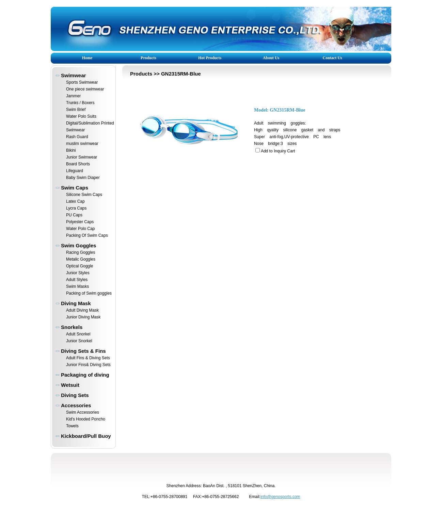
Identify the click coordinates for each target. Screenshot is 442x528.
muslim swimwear (82, 143)
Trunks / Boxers (80, 102)
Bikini (71, 150)
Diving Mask (76, 303)
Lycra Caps (76, 208)
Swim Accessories (82, 412)
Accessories (76, 405)
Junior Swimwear (81, 157)
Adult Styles (77, 279)
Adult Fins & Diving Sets (88, 358)
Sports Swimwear (82, 82)
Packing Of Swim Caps (87, 235)
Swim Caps (74, 188)
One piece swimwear (85, 89)
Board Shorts (78, 164)
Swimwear (73, 75)
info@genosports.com (280, 496)
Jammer (73, 96)
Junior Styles (78, 272)
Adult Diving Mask (82, 310)
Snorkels (71, 327)
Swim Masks (77, 286)
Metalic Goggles (80, 259)
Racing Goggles (80, 252)
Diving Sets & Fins (83, 351)
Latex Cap (75, 201)
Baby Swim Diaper (83, 177)
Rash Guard (77, 136)
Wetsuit (70, 385)
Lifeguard (74, 170)
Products (148, 57)
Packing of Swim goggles (89, 293)
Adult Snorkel (78, 334)
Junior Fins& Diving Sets (88, 364)
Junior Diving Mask (83, 317)
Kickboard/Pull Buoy (86, 436)
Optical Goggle (79, 266)
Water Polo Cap (80, 228)
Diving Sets (75, 395)
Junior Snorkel (79, 341)
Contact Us (332, 57)
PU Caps (74, 215)
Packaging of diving (85, 375)
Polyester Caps (80, 221)
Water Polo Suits (81, 116)
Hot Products (209, 57)
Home (87, 57)
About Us (271, 57)
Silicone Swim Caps (84, 194)
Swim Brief (75, 109)
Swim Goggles (78, 245)
